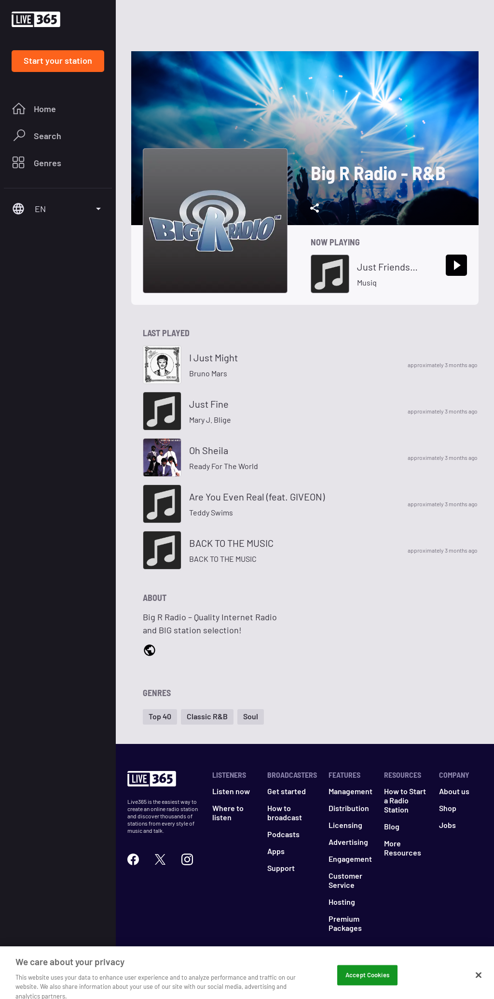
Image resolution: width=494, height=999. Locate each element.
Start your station (58, 60)
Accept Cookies (367, 985)
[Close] (478, 985)
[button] (160, 717)
